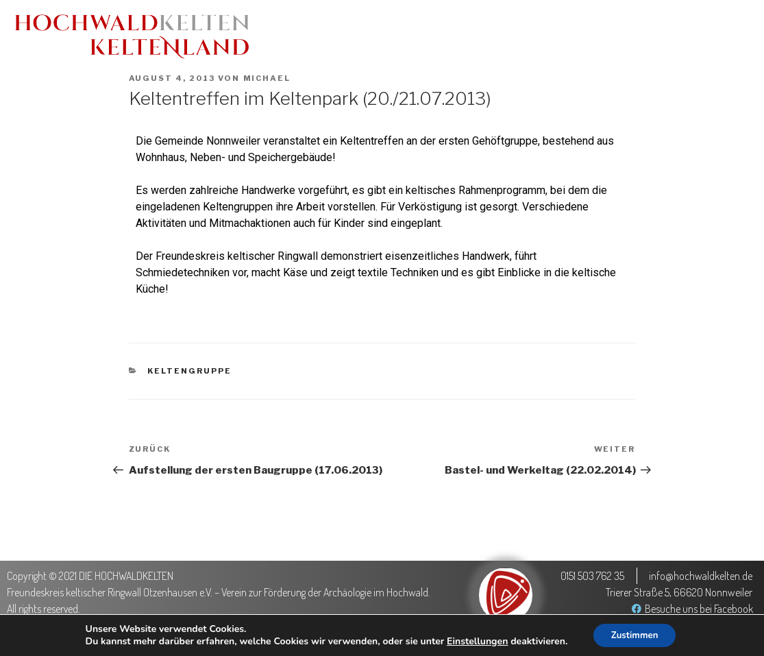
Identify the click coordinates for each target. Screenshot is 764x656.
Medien (563, 35)
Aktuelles (340, 35)
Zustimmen (635, 634)
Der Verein (709, 35)
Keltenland (489, 35)
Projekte (632, 35)
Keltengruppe (189, 371)
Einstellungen (473, 641)
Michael (267, 78)
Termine (413, 35)
